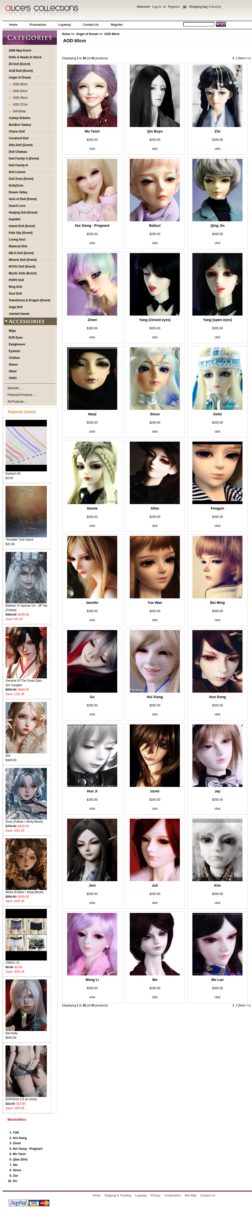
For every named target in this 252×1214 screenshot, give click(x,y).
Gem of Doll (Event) (23, 199)
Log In (156, 7)
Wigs (12, 331)
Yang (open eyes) (217, 320)
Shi (15, 1165)
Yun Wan (155, 603)
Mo (154, 980)
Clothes (14, 358)
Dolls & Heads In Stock (25, 57)
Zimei (17, 1143)
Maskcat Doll (18, 246)
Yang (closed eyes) (155, 320)
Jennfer (92, 603)
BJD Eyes (16, 337)
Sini (26, 754)
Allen (155, 508)
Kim (217, 885)
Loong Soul (17, 239)
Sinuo (17, 1170)
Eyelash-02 (26, 472)
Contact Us (91, 25)
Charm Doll (17, 131)
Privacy (155, 1195)
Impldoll (14, 219)
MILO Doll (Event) (21, 253)
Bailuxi (155, 226)
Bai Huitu (26, 1031)
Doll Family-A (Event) (24, 158)
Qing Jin (217, 226)
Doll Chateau (18, 152)
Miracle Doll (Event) (23, 260)
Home (13, 25)
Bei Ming (217, 603)
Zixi (15, 1175)
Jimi (92, 885)
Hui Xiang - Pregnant (27, 1148)
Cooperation (172, 1195)
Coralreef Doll (19, 138)
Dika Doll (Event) (21, 145)
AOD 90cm (19, 84)
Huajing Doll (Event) (23, 212)
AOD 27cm (19, 104)
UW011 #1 (26, 961)
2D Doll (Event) (19, 64)
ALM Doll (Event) (21, 71)
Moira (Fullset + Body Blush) (26, 890)
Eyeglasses (17, 344)
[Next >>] (244, 58)
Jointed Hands (19, 314)
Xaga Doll (16, 307)
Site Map (190, 1195)
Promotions (38, 25)
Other (13, 371)
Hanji (92, 414)
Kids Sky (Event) (21, 233)
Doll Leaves (17, 172)
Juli (155, 885)
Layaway (64, 25)
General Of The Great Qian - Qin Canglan (26, 681)
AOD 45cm (19, 98)
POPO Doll (16, 280)
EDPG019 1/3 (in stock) (26, 1097)
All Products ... (17, 401)
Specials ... (15, 388)
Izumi (154, 791)
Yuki (16, 1132)
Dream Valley (18, 192)
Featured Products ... (22, 395)
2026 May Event (20, 50)
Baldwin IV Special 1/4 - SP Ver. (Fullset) (27, 606)
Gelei (217, 414)
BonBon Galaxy (20, 125)
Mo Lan (217, 980)
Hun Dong (217, 697)
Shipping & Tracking (117, 1195)
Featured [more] (21, 412)
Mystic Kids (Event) (23, 273)
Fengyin (217, 508)
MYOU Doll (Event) (22, 266)
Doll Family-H (18, 165)
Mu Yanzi (19, 1154)
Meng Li (92, 980)
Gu (15, 1181)
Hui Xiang (20, 1138)
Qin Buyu (155, 131)
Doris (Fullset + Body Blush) (26, 820)
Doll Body (18, 111)
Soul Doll (15, 293)
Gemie (92, 508)
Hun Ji (92, 791)
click (92, 149)
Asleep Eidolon (20, 118)
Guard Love (17, 206)
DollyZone (16, 185)
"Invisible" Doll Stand (26, 538)
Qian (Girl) (20, 1159)
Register (174, 7)
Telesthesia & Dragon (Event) (29, 300)
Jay (217, 791)
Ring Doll (15, 287)
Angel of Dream (87, 34)
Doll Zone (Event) (21, 179)
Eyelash (14, 351)
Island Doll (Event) (22, 226)
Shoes (13, 364)
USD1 (13, 378)
